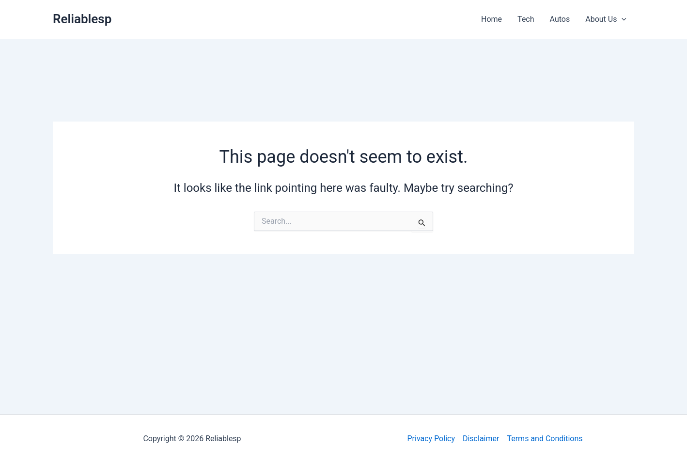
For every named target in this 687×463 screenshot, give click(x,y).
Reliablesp (82, 19)
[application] (621, 19)
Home (491, 19)
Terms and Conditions (544, 438)
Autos (560, 19)
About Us (605, 19)
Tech (525, 19)
